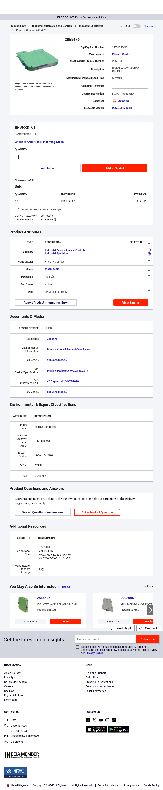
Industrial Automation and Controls (52, 25)
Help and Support (96, 673)
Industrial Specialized (91, 25)
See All (66, 586)
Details (65, 621)
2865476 (52, 338)
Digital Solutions (13, 695)
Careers (8, 686)
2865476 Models (122, 108)
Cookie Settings (152, 785)
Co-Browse (13, 742)
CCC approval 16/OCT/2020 (63, 381)
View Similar (130, 302)
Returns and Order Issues (100, 686)
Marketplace (11, 677)
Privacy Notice (94, 653)
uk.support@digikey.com (21, 736)
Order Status (93, 677)
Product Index (18, 25)
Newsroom (10, 699)
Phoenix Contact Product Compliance (68, 349)
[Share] (148, 26)
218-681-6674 (15, 731)
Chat (10, 720)
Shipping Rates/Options (99, 682)
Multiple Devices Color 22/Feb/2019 (67, 370)
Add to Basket (114, 168)
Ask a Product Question (97, 512)
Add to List (48, 168)
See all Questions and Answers (43, 512)
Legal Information (96, 690)
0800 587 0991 (16, 726)
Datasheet (120, 100)
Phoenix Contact (121, 54)
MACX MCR (52, 269)
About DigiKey (12, 673)
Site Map (9, 690)
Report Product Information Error (46, 302)
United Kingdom (17, 785)
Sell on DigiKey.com (15, 682)
